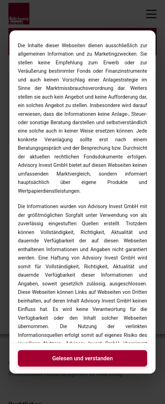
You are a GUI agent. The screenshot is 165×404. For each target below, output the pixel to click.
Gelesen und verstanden (82, 358)
